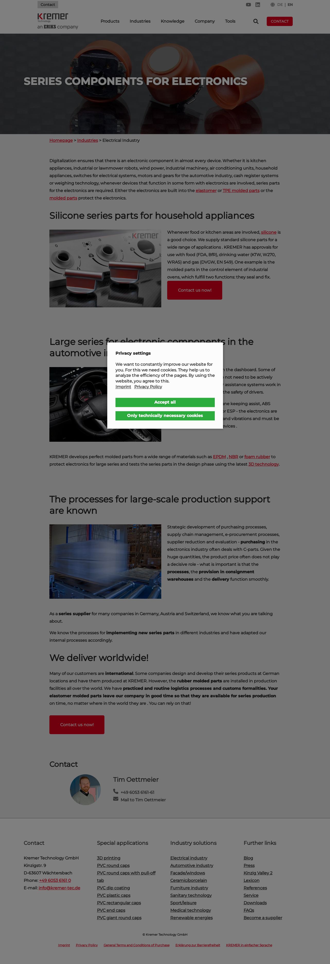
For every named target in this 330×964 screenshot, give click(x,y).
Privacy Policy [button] (148, 386)
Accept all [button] (165, 402)
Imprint (123, 386)
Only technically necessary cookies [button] (165, 415)
